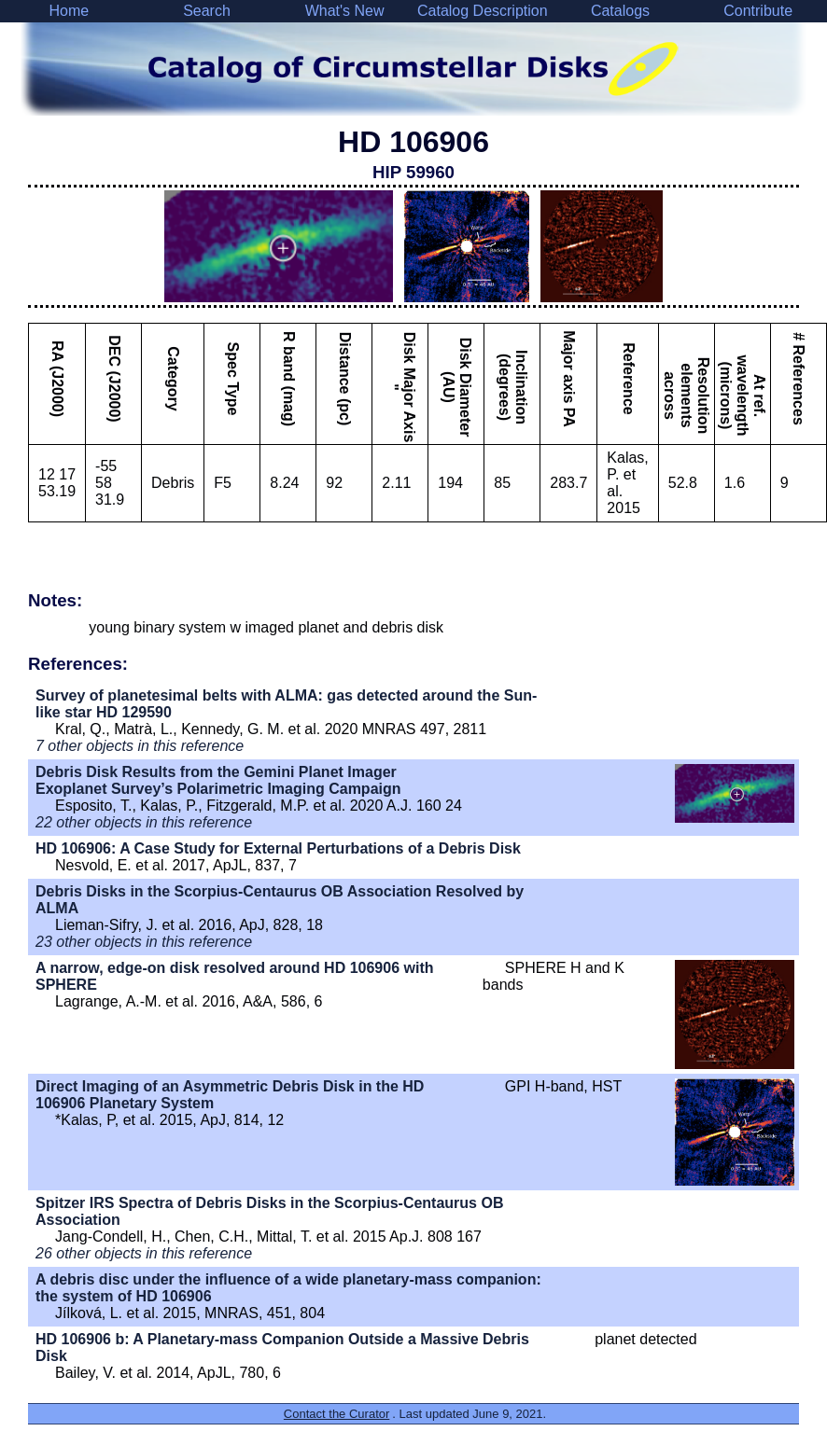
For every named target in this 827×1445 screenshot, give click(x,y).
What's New (345, 11)
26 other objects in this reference (143, 1253)
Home (69, 11)
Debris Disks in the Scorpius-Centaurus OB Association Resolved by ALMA (279, 899)
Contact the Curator (336, 1414)
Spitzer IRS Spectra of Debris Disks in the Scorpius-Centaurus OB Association (269, 1211)
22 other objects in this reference (143, 822)
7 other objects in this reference (139, 746)
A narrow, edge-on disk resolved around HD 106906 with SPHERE (234, 976)
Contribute (757, 11)
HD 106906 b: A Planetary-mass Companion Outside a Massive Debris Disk (282, 1347)
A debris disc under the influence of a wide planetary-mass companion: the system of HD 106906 (288, 1287)
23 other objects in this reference (143, 942)
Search (207, 11)
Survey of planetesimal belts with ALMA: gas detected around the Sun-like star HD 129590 (286, 704)
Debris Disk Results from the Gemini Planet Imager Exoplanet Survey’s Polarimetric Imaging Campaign (218, 780)
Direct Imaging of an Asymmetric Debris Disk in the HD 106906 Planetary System (229, 1094)
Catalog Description (482, 11)
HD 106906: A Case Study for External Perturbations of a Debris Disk (278, 848)
